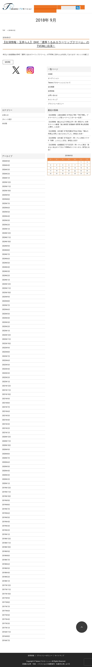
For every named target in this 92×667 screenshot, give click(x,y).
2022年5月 (6, 365)
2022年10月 (6, 343)
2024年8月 (6, 250)
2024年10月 (6, 241)
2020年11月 (6, 441)
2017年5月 (6, 615)
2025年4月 (6, 216)
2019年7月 (6, 509)
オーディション (53, 78)
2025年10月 (6, 191)
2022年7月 (6, 356)
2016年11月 (6, 632)
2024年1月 (6, 280)
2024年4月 (6, 267)
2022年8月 (6, 352)
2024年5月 (6, 263)
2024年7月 (6, 254)
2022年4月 (6, 369)
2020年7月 (6, 458)
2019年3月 (6, 526)
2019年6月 (6, 513)
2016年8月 (6, 636)
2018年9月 (6, 551)
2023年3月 (6, 322)
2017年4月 (6, 619)
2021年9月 (6, 399)
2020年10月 (6, 445)
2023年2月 (6, 326)
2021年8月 (6, 403)
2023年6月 (6, 309)
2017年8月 (6, 602)
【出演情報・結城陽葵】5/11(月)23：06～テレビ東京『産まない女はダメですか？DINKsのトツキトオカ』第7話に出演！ (69, 147)
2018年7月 (6, 560)
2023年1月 (6, 331)
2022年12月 (6, 335)
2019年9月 (6, 500)
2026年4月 (6, 165)
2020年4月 (6, 471)
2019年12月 (6, 488)
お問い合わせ (52, 95)
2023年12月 (6, 284)
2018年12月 (6, 539)
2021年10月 (6, 394)
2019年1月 (6, 534)
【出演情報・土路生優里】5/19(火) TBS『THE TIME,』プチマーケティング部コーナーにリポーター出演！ (68, 116)
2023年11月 (6, 288)
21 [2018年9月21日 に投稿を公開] (75, 170)
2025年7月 (6, 203)
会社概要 (51, 87)
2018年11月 (6, 543)
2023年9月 (6, 297)
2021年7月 (6, 407)
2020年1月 (6, 483)
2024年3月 (6, 271)
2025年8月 (6, 199)
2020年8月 (6, 454)
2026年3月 (6, 169)
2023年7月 (6, 305)
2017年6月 (6, 611)
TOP (3, 30)
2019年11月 (6, 492)
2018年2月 (6, 577)
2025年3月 (6, 220)
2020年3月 (6, 475)
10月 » (88, 156)
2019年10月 (6, 496)
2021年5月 (6, 415)
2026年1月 (6, 178)
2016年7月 (6, 640)
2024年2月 (6, 275)
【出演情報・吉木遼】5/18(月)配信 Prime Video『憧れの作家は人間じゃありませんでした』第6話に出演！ (68, 132)
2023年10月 (6, 292)
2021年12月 (6, 386)
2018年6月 (6, 564)
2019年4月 (6, 522)
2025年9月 (6, 195)
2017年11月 (6, 589)
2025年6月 (6, 208)
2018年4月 (6, 572)
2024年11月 (6, 237)
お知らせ (5, 115)
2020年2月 (6, 479)
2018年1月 (6, 581)
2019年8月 (6, 505)
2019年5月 (6, 517)
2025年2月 (6, 225)
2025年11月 (6, 186)
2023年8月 (6, 301)
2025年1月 (6, 229)
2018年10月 (6, 547)
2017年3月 (6, 623)
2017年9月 (6, 598)
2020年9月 (6, 449)
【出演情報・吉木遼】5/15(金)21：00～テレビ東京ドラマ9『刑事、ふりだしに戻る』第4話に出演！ (68, 139)
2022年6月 (6, 360)
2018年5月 (6, 568)
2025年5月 (6, 212)
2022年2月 (6, 377)
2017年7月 (6, 606)
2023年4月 (6, 318)
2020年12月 (6, 437)
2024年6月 (6, 259)
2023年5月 (6, 314)
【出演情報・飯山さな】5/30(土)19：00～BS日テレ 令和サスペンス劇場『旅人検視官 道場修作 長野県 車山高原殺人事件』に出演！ (68, 124)
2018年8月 (6, 555)
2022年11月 (6, 339)
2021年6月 (6, 411)
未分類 (4, 123)
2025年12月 (6, 182)
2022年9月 (6, 348)
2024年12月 (6, 233)
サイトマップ (52, 99)
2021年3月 (6, 424)
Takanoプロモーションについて (59, 83)
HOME (50, 74)
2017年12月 (6, 585)
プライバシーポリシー (56, 104)
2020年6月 (6, 462)
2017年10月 (6, 594)
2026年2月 (6, 174)
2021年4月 (6, 420)
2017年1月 (6, 628)
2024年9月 (6, 246)
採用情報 (51, 91)
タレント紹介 (7, 119)
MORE (7, 62)
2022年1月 (6, 382)
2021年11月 (6, 390)
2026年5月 (6, 161)
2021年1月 (6, 432)
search (59, 10)
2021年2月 (6, 428)
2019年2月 (6, 530)
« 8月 (50, 156)
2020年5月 (6, 466)
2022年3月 (6, 373)
